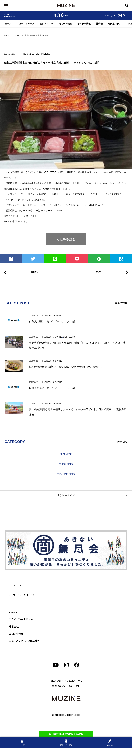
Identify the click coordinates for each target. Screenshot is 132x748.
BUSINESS (29, 54)
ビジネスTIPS (46, 23)
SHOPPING (57, 316)
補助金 (99, 23)
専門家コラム (114, 23)
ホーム (6, 35)
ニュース (7, 23)
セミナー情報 (84, 23)
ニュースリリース (25, 23)
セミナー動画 (65, 23)
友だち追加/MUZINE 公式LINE (66, 734)
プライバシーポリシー (21, 619)
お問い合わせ (16, 633)
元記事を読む (66, 239)
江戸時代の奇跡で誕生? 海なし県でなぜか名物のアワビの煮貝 (65, 366)
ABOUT (13, 612)
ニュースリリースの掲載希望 (24, 640)
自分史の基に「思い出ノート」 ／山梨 (52, 321)
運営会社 (14, 626)
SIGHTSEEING (43, 54)
